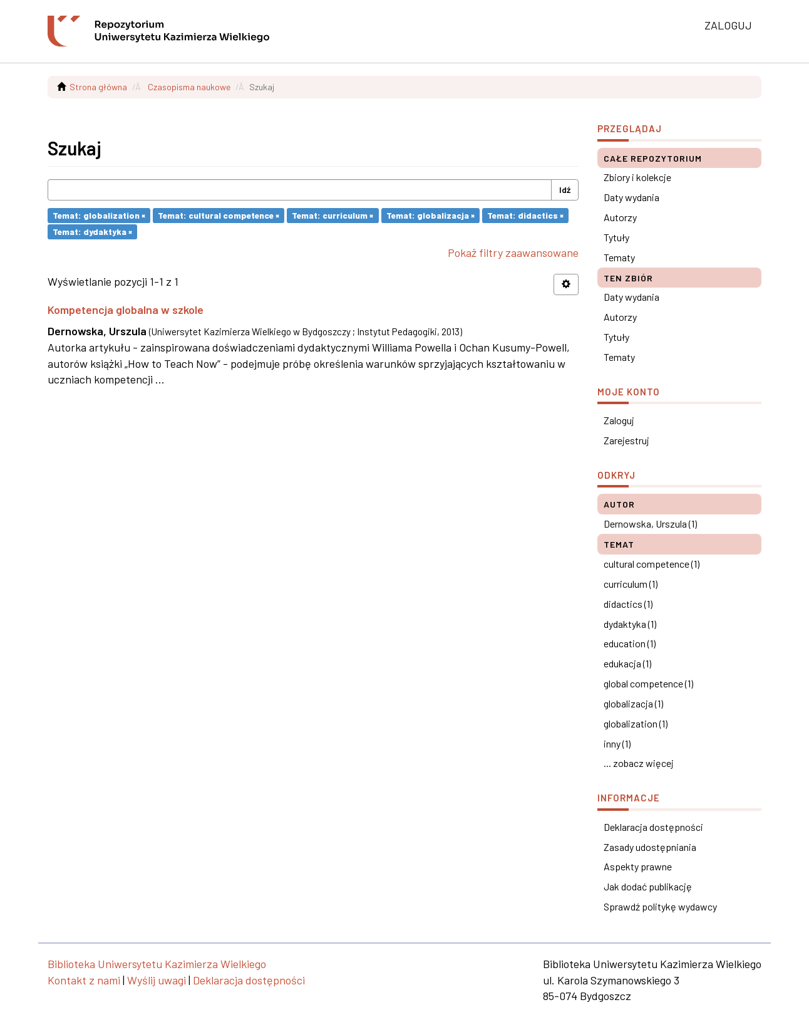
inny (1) (617, 743)
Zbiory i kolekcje (637, 177)
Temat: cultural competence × (218, 215)
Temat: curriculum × (332, 215)
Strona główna (98, 86)
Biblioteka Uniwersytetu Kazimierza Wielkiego (157, 964)
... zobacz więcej (639, 763)
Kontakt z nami (84, 980)
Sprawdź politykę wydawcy (660, 906)
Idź (564, 189)
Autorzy (620, 217)
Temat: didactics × (525, 215)
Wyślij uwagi (156, 980)
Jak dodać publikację (648, 886)
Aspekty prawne (638, 866)
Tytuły (616, 237)
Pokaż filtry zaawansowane (513, 252)
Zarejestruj (626, 440)
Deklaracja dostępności (653, 827)
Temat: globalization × (99, 215)
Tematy (619, 257)
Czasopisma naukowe (189, 86)
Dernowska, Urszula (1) (650, 523)
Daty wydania (631, 197)
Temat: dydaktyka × (92, 231)
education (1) (630, 643)
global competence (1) (648, 683)
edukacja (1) (627, 663)
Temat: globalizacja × (430, 215)
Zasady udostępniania (650, 847)
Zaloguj (619, 420)
